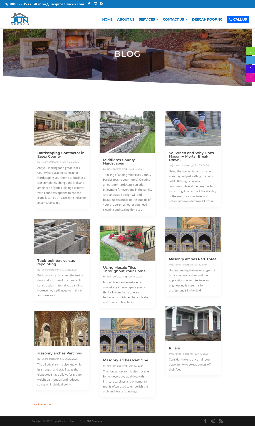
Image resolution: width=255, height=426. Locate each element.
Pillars (170, 339)
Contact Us (173, 19)
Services (147, 19)
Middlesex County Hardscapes (119, 170)
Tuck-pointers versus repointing (63, 262)
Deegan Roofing (207, 19)
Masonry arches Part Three (186, 259)
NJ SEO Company (93, 421)
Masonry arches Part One (125, 350)
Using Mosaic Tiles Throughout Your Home (124, 268)
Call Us (240, 19)
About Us (125, 19)
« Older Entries (51, 390)
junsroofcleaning (58, 171)
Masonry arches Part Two (66, 344)
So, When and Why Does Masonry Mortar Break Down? (185, 166)
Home (107, 19)
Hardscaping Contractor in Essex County (67, 164)
